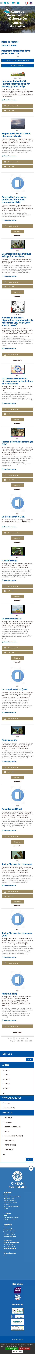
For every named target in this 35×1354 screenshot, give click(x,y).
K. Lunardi (5, 520)
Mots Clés (7, 1112)
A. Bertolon (19, 625)
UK (30, 2)
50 (22, 1041)
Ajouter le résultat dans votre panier (17, 60)
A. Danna (18, 451)
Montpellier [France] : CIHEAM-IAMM (13, 143)
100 (26, 1041)
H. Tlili (19, 387)
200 (30, 1041)
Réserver (17, 232)
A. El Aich (5, 447)
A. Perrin (24, 89)
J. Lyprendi (16, 998)
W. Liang (13, 93)
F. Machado (20, 205)
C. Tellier (19, 812)
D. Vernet (29, 94)
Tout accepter (11, 1349)
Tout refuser (24, 1349)
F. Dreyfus (20, 564)
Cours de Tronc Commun (20, 333)
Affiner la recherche (17, 65)
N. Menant (19, 207)
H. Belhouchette (7, 89)
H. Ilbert (4, 328)
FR (26, 2)
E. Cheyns (5, 139)
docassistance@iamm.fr (11, 1218)
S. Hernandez (18, 141)
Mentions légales (17, 1339)
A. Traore (22, 94)
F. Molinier (21, 449)
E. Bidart (13, 91)
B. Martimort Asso (14, 330)
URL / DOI (11, 110)
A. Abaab (5, 623)
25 (18, 1041)
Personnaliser (17, 1351)
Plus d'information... (10, 100)
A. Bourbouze (21, 447)
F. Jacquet (11, 328)
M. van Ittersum (22, 93)
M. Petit (23, 328)
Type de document (11, 1098)
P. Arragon (20, 139)
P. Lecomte (6, 93)
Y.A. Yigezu (5, 96)
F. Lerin (17, 328)
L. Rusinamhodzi (13, 94)
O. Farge (18, 1000)
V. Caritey (26, 1002)
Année (5, 1065)
